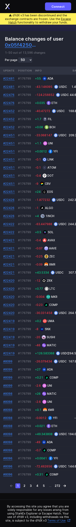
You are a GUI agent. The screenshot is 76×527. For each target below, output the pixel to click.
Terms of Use (59, 520)
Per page (11, 60)
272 (57, 485)
